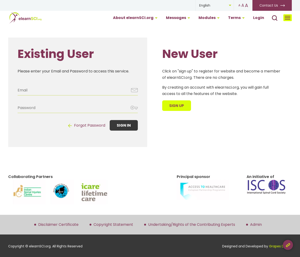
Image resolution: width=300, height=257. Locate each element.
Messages (178, 17)
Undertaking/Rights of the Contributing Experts (191, 224)
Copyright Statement (113, 224)
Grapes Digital (280, 246)
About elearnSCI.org (135, 17)
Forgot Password (89, 125)
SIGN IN (124, 125)
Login (258, 17)
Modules (209, 17)
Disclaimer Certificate (58, 224)
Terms (236, 17)
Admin (256, 224)
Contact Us (268, 5)
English (204, 5)
